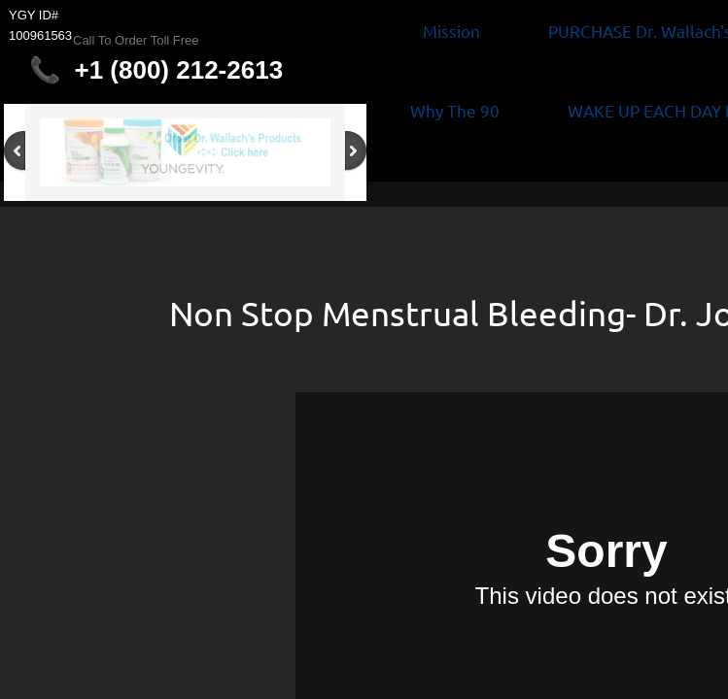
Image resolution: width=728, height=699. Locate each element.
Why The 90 (455, 110)
